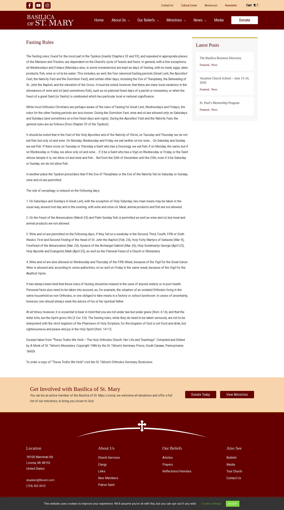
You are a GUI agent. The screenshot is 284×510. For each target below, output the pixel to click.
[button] (126, 20)
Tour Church (234, 471)
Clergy (102, 464)
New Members (108, 478)
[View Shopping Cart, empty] (251, 5)
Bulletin (231, 457)
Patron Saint (106, 485)
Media (230, 464)
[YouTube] (38, 5)
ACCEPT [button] (232, 503)
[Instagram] (47, 5)
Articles (167, 457)
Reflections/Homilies (176, 471)
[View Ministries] (237, 394)
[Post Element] (225, 61)
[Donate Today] (200, 394)
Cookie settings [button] (211, 503)
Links (101, 471)
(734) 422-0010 (36, 486)
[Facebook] (29, 5)
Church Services (109, 457)
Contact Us (233, 478)
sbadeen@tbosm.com (41, 480)
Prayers (167, 464)
